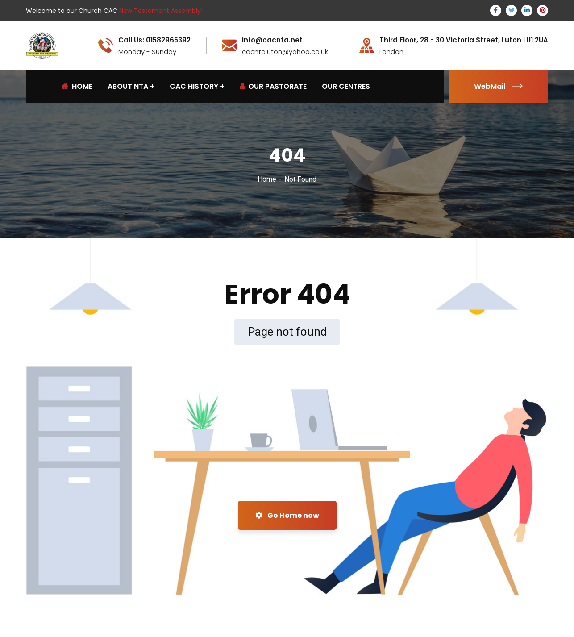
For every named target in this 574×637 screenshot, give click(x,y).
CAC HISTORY (194, 86)
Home (267, 179)
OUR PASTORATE (273, 86)
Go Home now (287, 515)
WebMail (498, 86)
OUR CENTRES (346, 86)
